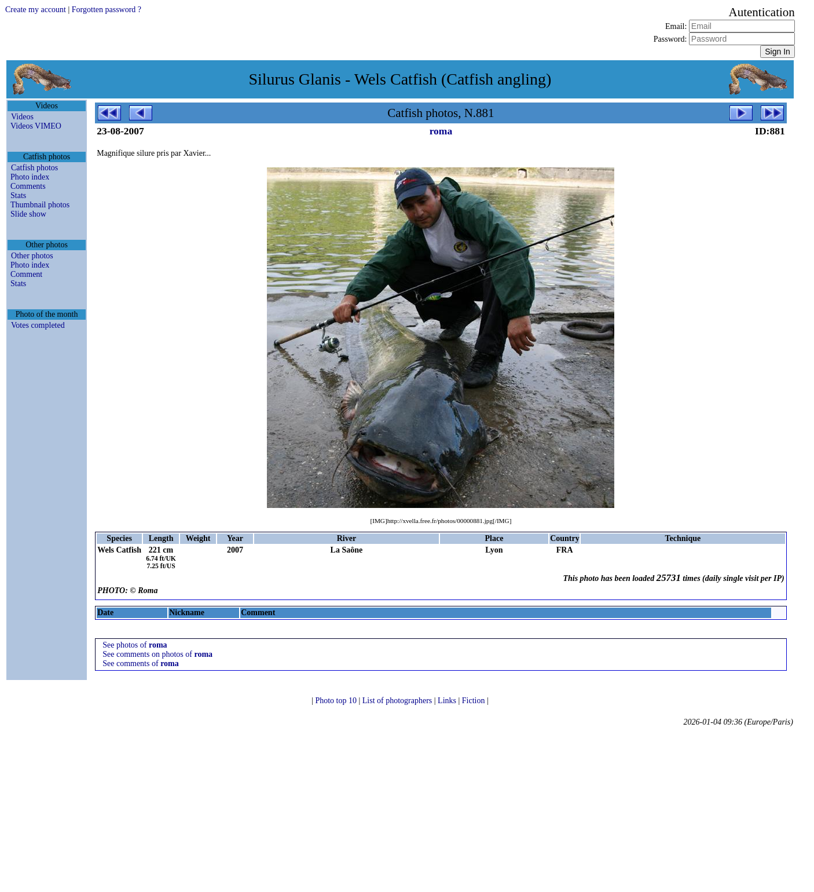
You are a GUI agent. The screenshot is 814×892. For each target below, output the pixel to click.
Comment (26, 274)
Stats (18, 195)
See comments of (140, 663)
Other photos (32, 255)
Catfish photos (34, 167)
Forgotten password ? (106, 9)
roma (441, 131)
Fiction (474, 700)
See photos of (134, 645)
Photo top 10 (336, 700)
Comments (28, 186)
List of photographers (398, 700)
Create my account (35, 9)
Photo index (29, 177)
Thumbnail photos (39, 204)
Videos (22, 116)
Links (448, 700)
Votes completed (38, 325)
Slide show (28, 214)
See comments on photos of (157, 654)
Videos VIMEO (35, 126)
